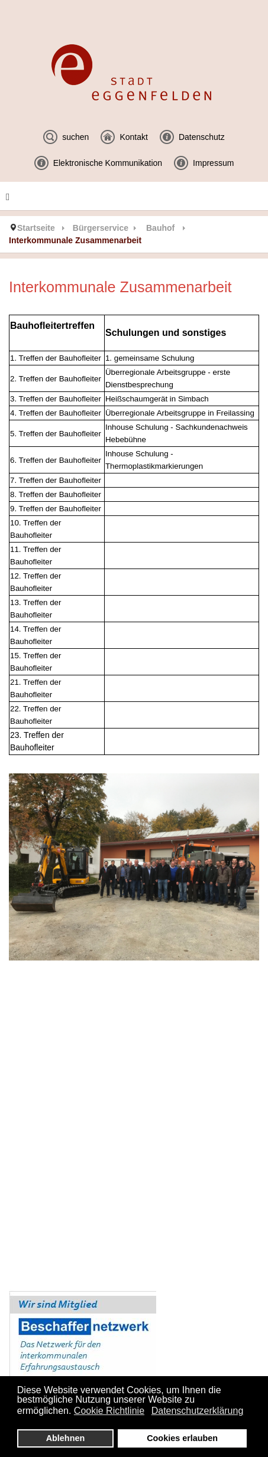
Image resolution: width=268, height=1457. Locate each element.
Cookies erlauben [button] (182, 1438)
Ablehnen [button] (65, 1438)
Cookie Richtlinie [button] (109, 1411)
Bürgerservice (100, 228)
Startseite (36, 228)
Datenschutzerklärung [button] (197, 1411)
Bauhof (160, 228)
